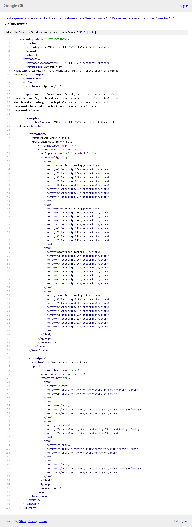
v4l (173, 18)
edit (92, 32)
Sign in (184, 6)
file (81, 32)
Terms (43, 521)
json (185, 521)
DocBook (147, 18)
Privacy (32, 521)
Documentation (124, 18)
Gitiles (22, 521)
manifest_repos (48, 18)
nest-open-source (18, 18)
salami (69, 18)
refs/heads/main (91, 18)
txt (176, 521)
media (163, 18)
